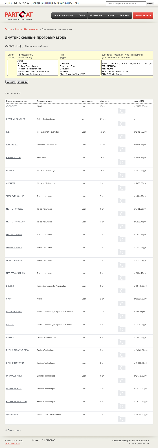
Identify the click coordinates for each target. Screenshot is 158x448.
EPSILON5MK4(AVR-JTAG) (17, 350)
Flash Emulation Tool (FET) (80, 74)
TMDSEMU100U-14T (15, 196)
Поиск (82, 15)
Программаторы (31, 29)
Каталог (18, 29)
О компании (96, 15)
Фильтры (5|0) (14, 45)
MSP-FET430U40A (14, 247)
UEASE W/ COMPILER (16, 119)
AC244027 (10, 183)
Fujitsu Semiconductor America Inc (37, 71)
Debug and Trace (80, 66)
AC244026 (10, 170)
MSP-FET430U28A (14, 260)
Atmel (37, 61)
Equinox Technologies (37, 66)
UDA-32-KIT (11, 337)
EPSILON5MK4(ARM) (15, 363)
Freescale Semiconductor (37, 69)
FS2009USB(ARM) (14, 376)
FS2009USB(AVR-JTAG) (16, 402)
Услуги (111, 15)
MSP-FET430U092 (14, 235)
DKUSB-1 (10, 286)
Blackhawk (37, 63)
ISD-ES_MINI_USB (14, 312)
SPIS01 (9, 299)
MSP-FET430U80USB (15, 222)
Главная (8, 29)
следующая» (15, 430)
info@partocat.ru (12, 443)
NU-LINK (10, 324)
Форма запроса (143, 15)
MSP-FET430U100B (14, 209)
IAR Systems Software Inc (37, 74)
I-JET (8, 132)
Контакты (124, 15)
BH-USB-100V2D (13, 158)
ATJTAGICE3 (11, 106)
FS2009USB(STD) (14, 389)
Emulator (80, 71)
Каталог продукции (63, 15)
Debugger (80, 69)
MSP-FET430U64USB (15, 273)
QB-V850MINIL (12, 414)
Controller (80, 63)
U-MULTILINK (12, 145)
